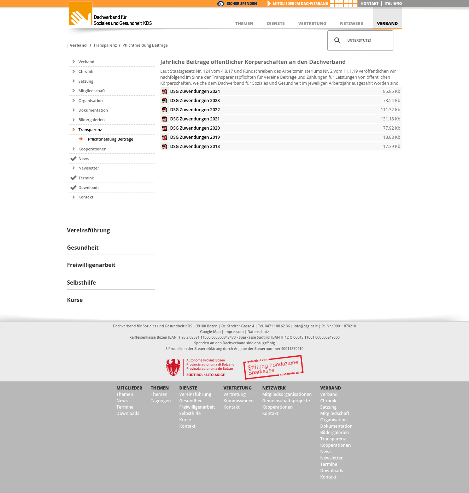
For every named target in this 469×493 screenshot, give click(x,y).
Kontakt (370, 3)
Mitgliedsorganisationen (287, 394)
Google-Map (210, 331)
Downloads (88, 187)
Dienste (188, 388)
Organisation (90, 100)
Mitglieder (129, 388)
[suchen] (359, 40)
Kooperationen (92, 149)
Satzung (85, 81)
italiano (393, 3)
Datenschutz (258, 331)
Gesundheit (191, 401)
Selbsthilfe (190, 413)
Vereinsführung (195, 394)
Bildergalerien (91, 119)
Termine (86, 177)
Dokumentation (93, 110)
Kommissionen (238, 401)
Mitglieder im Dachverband (300, 3)
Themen (125, 394)
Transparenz (105, 45)
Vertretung (237, 388)
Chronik (85, 71)
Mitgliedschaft (91, 90)
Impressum (234, 331)
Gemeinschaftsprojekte (286, 401)
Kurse (185, 420)
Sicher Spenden (242, 3)
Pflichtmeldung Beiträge (145, 45)
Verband (78, 45)
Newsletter (88, 168)
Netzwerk (274, 388)
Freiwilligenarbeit (197, 407)
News (83, 158)
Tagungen (161, 401)
